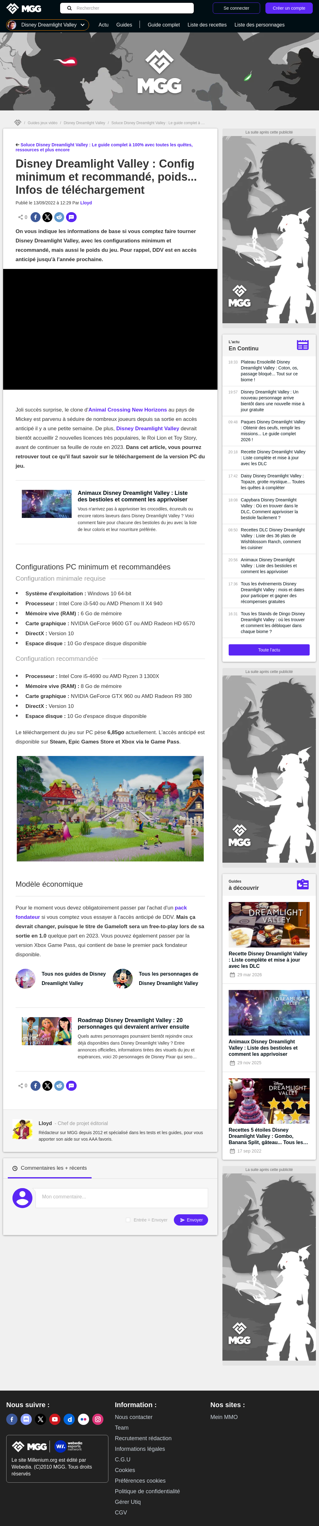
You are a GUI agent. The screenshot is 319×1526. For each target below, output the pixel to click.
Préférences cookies (140, 1481)
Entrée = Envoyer (151, 1219)
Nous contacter (134, 1417)
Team (122, 1428)
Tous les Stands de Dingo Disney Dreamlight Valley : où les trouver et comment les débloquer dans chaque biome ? (273, 622)
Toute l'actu (269, 649)
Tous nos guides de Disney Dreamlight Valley (74, 978)
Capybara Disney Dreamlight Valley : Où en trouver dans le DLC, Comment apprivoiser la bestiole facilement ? (269, 508)
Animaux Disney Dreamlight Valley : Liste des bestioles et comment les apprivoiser (133, 496)
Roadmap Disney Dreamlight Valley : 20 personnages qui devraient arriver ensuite (133, 1023)
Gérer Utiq (128, 1502)
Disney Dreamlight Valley (84, 123)
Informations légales (140, 1449)
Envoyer (191, 1220)
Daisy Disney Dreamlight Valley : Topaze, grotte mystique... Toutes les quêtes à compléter (273, 481)
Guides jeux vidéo (42, 123)
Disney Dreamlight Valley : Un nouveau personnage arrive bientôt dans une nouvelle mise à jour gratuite (273, 400)
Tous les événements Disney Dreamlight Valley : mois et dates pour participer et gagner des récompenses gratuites (272, 592)
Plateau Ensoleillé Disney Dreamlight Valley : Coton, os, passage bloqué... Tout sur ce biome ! (269, 370)
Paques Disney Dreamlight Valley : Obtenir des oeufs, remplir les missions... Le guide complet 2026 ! (273, 430)
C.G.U (123, 1459)
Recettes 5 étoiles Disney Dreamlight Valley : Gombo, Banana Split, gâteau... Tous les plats (266, 1136)
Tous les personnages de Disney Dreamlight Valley (168, 978)
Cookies (125, 1470)
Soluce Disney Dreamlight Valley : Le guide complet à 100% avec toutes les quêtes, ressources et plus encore (203, 123)
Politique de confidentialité (147, 1491)
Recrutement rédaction (143, 1438)
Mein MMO (224, 1417)
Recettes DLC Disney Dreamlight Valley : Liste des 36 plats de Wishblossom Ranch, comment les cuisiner (273, 538)
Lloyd (86, 202)
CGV (121, 1512)
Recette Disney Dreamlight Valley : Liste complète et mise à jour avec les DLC (273, 457)
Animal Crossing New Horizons (127, 410)
